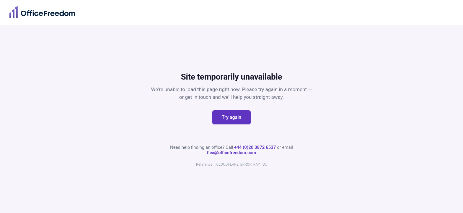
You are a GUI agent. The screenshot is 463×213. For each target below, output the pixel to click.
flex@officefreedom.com (231, 152)
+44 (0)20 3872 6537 (255, 147)
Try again (232, 117)
